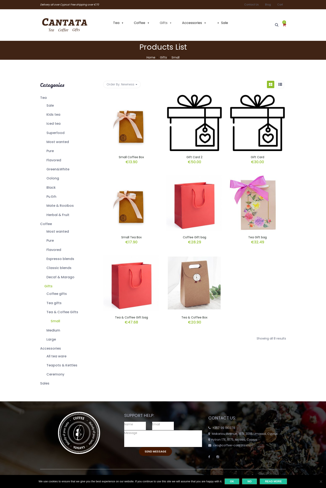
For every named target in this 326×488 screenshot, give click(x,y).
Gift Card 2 (194, 157)
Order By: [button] (122, 84)
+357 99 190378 (223, 428)
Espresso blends (60, 258)
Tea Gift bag (257, 237)
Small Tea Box (131, 237)
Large (51, 339)
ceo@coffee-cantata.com (233, 445)
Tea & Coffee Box (194, 317)
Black (51, 187)
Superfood (55, 132)
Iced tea (53, 123)
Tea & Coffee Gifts (62, 312)
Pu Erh (51, 196)
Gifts (164, 22)
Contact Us (251, 4)
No (249, 481)
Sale (224, 22)
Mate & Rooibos (60, 205)
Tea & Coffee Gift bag (131, 317)
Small (55, 321)
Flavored (53, 160)
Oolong (52, 178)
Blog (268, 4)
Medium (53, 330)
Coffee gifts (56, 293)
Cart (280, 4)
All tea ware (56, 356)
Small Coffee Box (131, 157)
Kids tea (53, 114)
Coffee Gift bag (194, 237)
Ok (232, 481)
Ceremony (55, 374)
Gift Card (257, 157)
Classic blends (58, 267)
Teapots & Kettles (61, 365)
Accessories (192, 22)
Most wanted (57, 141)
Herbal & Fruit (57, 214)
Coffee (139, 22)
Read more (273, 481)
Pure (50, 151)
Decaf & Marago (60, 277)
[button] (284, 25)
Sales (44, 383)
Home (151, 57)
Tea (116, 22)
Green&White (57, 169)
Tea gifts (54, 303)
